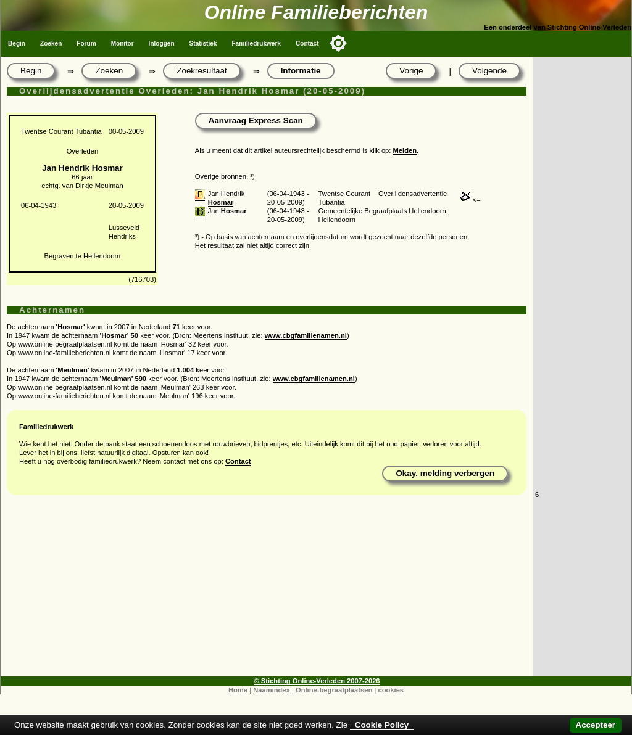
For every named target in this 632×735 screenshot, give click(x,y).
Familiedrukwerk (256, 43)
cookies (391, 690)
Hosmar (221, 202)
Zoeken (51, 43)
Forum (86, 43)
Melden (405, 150)
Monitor (122, 43)
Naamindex (271, 690)
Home (237, 690)
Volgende (489, 70)
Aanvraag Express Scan (256, 120)
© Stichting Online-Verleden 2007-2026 (317, 680)
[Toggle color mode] (338, 43)
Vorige (411, 70)
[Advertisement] (266, 590)
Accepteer (595, 724)
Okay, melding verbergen (445, 473)
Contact (307, 43)
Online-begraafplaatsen (334, 690)
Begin (16, 43)
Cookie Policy (382, 724)
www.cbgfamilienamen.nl (306, 335)
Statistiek (203, 43)
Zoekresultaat (202, 70)
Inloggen (162, 43)
